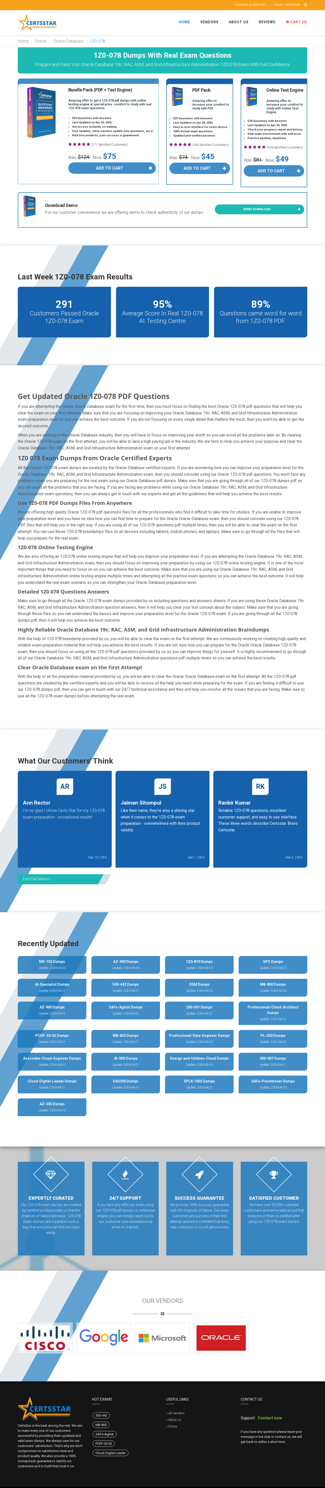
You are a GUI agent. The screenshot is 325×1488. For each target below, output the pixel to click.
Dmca (172, 1426)
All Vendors (176, 1413)
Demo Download (257, 209)
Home (184, 22)
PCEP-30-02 (103, 1443)
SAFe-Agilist (104, 1434)
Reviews (267, 22)
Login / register (287, 5)
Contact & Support (251, 5)
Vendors (209, 22)
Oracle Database (68, 41)
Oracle (40, 41)
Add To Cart (109, 168)
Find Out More (36, 878)
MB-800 (101, 1425)
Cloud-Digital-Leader (110, 1453)
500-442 (101, 1415)
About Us (239, 22)
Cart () (296, 22)
